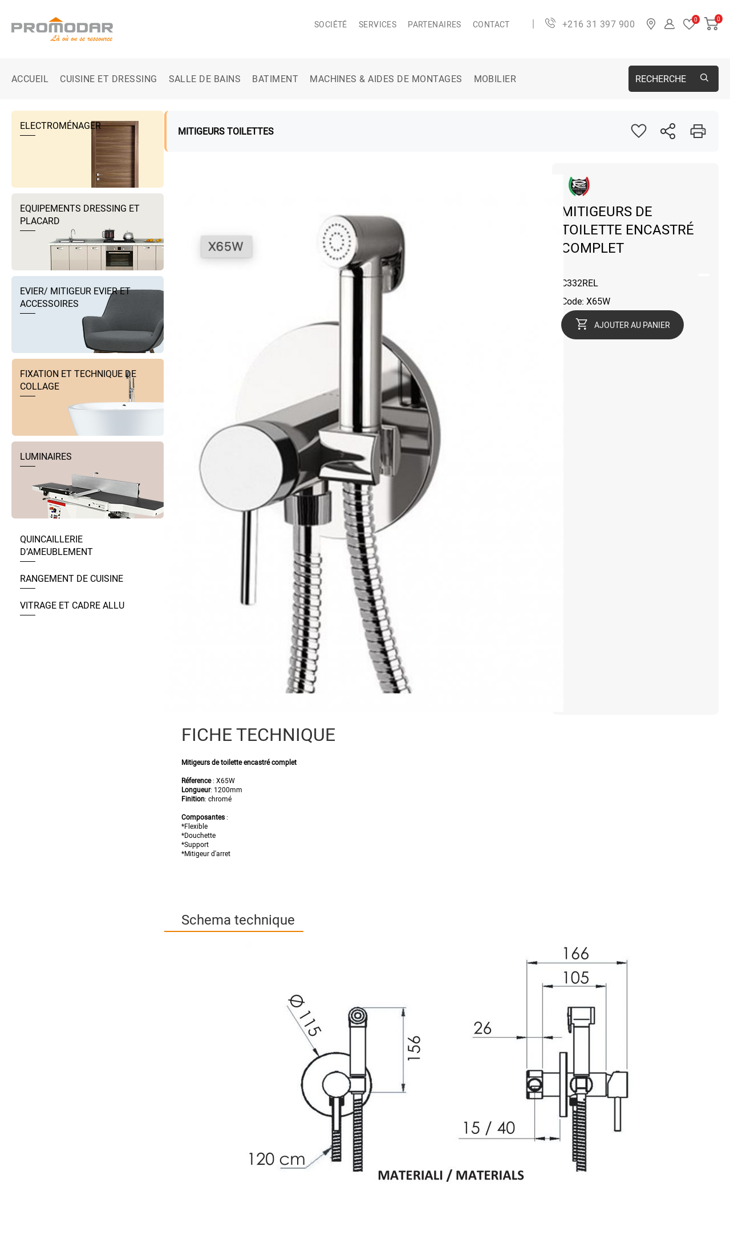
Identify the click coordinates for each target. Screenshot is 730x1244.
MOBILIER (495, 78)
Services (377, 24)
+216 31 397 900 (598, 24)
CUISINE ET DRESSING (108, 78)
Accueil (29, 78)
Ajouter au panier (632, 324)
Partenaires (434, 24)
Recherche (660, 78)
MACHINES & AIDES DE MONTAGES (386, 78)
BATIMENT (275, 78)
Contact (491, 24)
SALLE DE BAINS (205, 78)
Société (330, 24)
